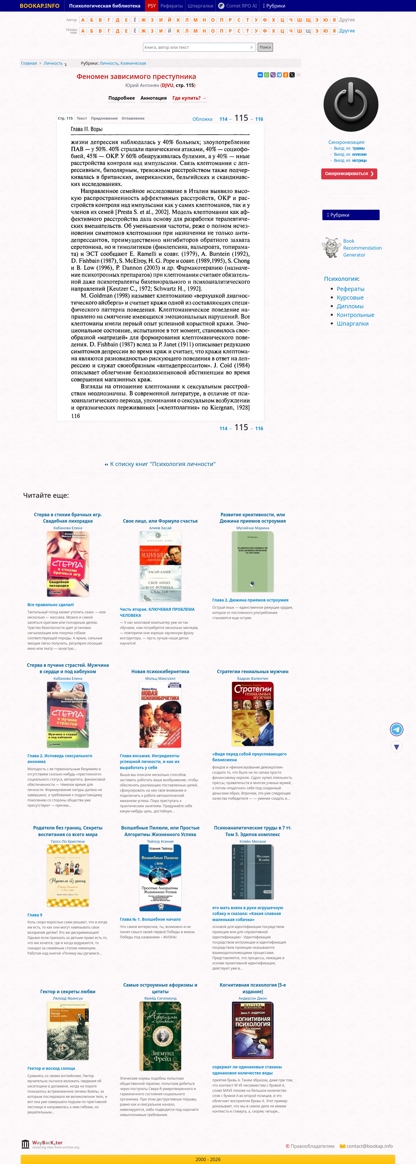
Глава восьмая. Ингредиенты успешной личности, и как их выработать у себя (149, 761)
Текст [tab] (82, 118)
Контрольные (356, 315)
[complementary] (50, 1144)
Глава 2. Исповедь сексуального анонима (59, 758)
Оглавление (133, 118)
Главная (29, 63)
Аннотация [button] (154, 98)
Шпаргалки (353, 323)
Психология (341, 279)
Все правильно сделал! (50, 604)
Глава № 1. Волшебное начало (150, 919)
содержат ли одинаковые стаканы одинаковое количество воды (247, 1069)
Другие (347, 30)
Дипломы (350, 306)
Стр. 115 (65, 118)
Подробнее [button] (121, 98)
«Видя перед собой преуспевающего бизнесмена (249, 756)
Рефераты (351, 289)
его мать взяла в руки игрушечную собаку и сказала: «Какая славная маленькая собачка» (247, 913)
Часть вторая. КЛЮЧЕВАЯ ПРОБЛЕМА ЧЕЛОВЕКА (157, 612)
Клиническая (133, 63)
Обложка (202, 119)
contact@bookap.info (370, 1146)
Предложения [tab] (104, 118)
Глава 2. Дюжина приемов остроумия (250, 600)
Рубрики (339, 215)
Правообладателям (313, 1146)
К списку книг (163, 464)
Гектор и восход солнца (51, 1068)
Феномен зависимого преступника (136, 76)
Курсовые (350, 297)
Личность (53, 63)
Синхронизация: (349, 140)
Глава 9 (34, 915)
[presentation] (65, 118)
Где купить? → (189, 98)
